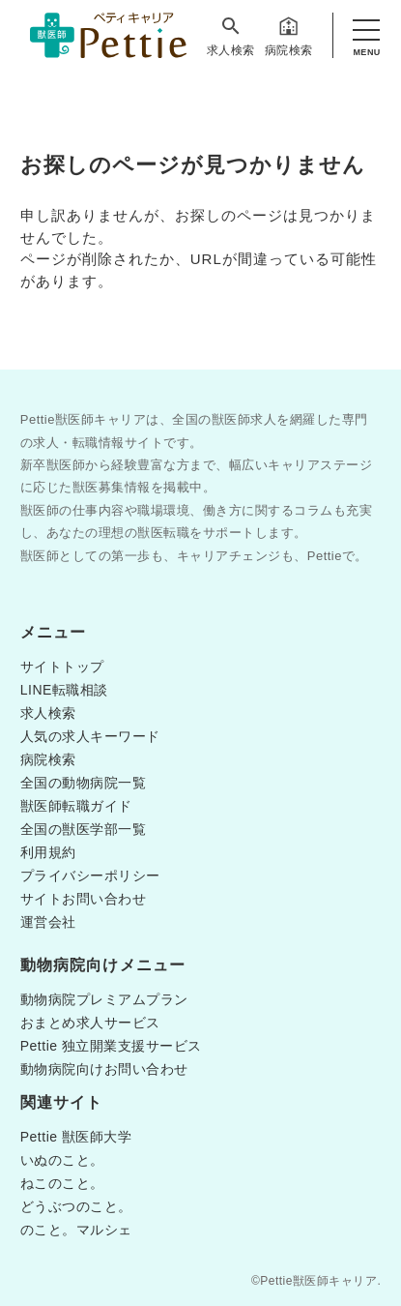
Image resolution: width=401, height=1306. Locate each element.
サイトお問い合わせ (83, 898)
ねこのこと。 (62, 1183)
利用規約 (48, 852)
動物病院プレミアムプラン (104, 999)
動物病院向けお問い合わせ (104, 1069)
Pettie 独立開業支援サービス (111, 1046)
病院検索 (289, 36)
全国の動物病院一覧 (83, 782)
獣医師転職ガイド (76, 806)
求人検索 (231, 36)
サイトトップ (62, 666)
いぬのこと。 (62, 1160)
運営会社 (48, 922)
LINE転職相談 (64, 690)
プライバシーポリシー (90, 875)
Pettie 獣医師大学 (76, 1136)
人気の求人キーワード (90, 736)
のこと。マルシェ (76, 1229)
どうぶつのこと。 (76, 1206)
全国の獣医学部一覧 (83, 829)
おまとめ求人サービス (90, 1022)
